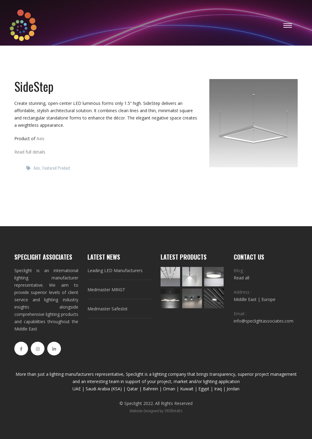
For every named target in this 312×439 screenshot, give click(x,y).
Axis (40, 138)
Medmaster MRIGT (106, 289)
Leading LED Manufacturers (115, 270)
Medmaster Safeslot (107, 309)
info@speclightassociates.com (263, 321)
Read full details (29, 152)
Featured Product (56, 167)
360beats (173, 410)
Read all (241, 278)
